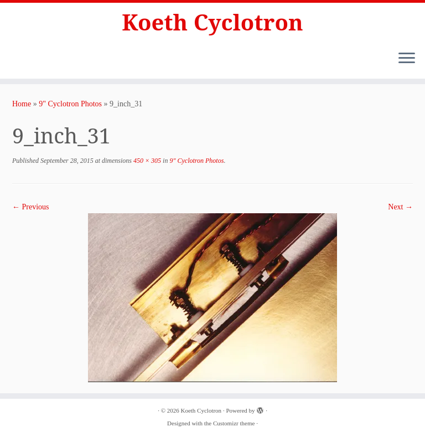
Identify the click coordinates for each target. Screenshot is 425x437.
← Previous (30, 207)
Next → (400, 207)
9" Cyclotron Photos (70, 104)
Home (21, 104)
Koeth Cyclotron (212, 22)
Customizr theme (234, 423)
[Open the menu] (406, 58)
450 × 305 (146, 160)
